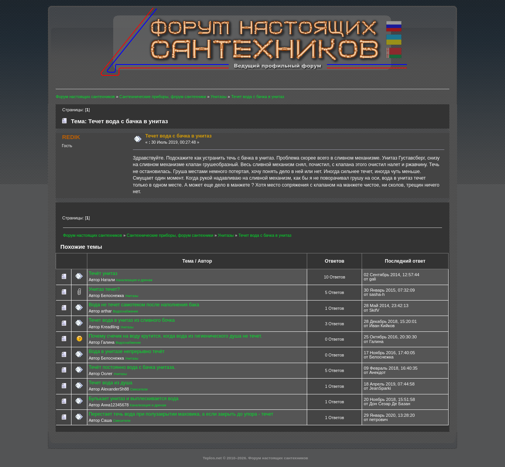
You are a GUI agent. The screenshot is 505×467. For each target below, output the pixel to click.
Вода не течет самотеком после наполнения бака (143, 304)
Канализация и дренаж (134, 280)
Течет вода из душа (110, 382)
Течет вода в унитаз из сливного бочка (131, 320)
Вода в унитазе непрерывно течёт (126, 351)
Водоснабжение (125, 311)
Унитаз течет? (104, 289)
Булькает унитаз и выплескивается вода (133, 398)
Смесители (139, 389)
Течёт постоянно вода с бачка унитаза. (131, 367)
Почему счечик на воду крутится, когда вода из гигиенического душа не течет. (175, 336)
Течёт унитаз (102, 273)
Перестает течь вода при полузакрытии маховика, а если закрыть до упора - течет (180, 414)
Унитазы (131, 296)
